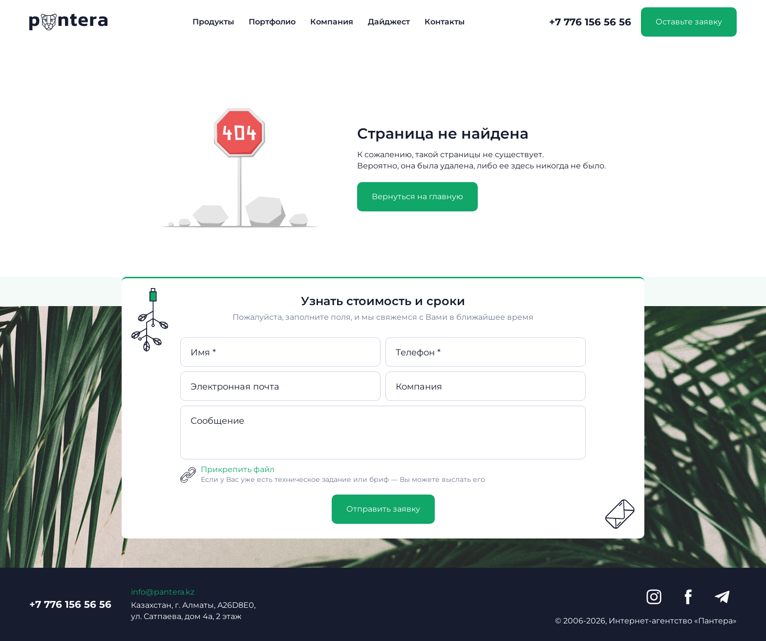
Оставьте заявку (689, 21)
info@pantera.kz (162, 592)
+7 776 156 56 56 (590, 22)
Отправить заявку (383, 509)
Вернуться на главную (417, 196)
